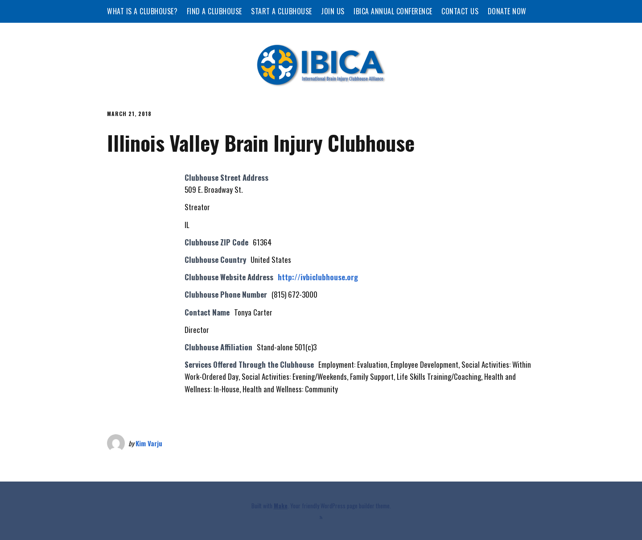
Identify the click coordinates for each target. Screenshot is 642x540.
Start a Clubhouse (281, 11)
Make (281, 505)
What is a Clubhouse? (142, 11)
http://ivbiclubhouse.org (318, 276)
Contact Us (459, 11)
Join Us (333, 11)
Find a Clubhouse (214, 11)
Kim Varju (149, 443)
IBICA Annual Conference (393, 11)
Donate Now (507, 11)
